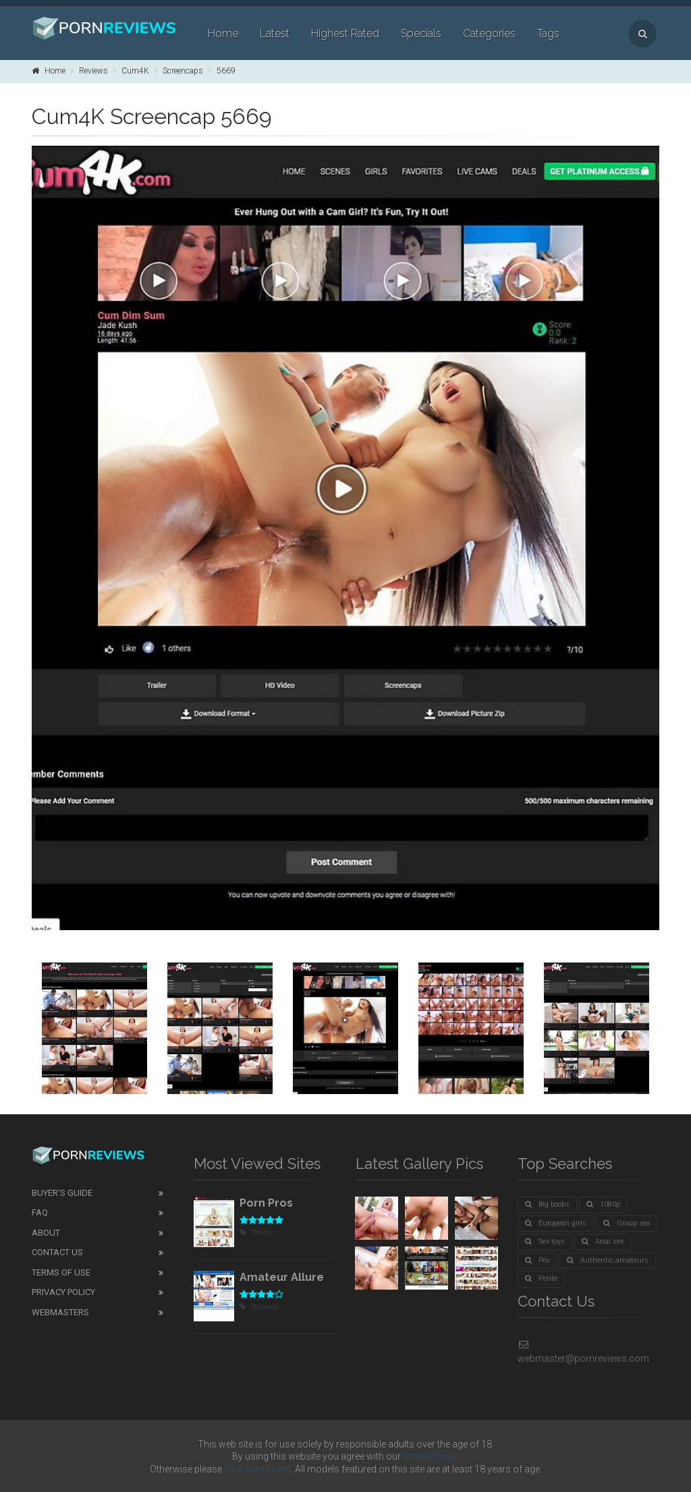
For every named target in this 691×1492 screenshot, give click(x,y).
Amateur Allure (282, 1277)
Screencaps (183, 71)
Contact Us (57, 1252)
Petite (541, 1278)
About (46, 1233)
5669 (226, 71)
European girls (555, 1223)
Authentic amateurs (607, 1260)
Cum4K (135, 71)
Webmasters (60, 1312)
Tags (548, 33)
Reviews (93, 71)
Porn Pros (266, 1203)
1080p (603, 1204)
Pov (537, 1260)
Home (223, 33)
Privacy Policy (63, 1292)
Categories (489, 33)
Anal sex (603, 1241)
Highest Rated (345, 33)
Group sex (626, 1223)
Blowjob (259, 1306)
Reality (256, 1232)
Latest (274, 33)
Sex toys (545, 1241)
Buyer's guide (62, 1193)
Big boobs (547, 1204)
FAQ (40, 1212)
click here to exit (257, 1469)
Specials (421, 33)
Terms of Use (61, 1272)
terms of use (430, 1456)
